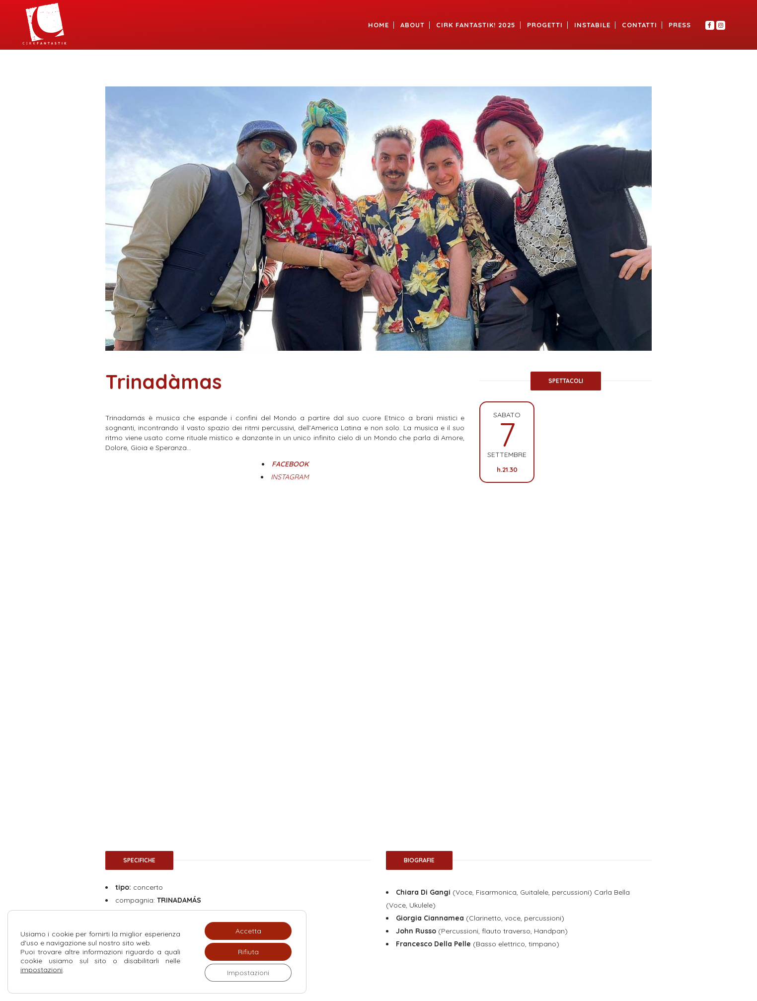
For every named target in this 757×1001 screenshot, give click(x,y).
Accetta (248, 930)
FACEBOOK (290, 464)
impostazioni (41, 969)
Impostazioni (248, 972)
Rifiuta (248, 951)
